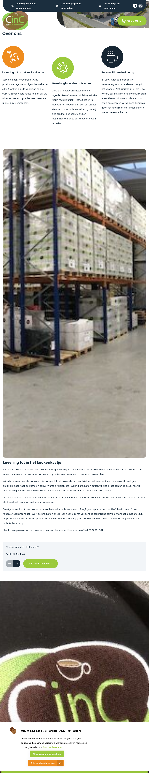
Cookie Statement (53, 747)
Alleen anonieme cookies (47, 754)
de (140, 5)
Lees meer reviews (39, 563)
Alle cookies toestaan (43, 763)
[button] (16, 563)
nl (135, 5)
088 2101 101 (134, 20)
